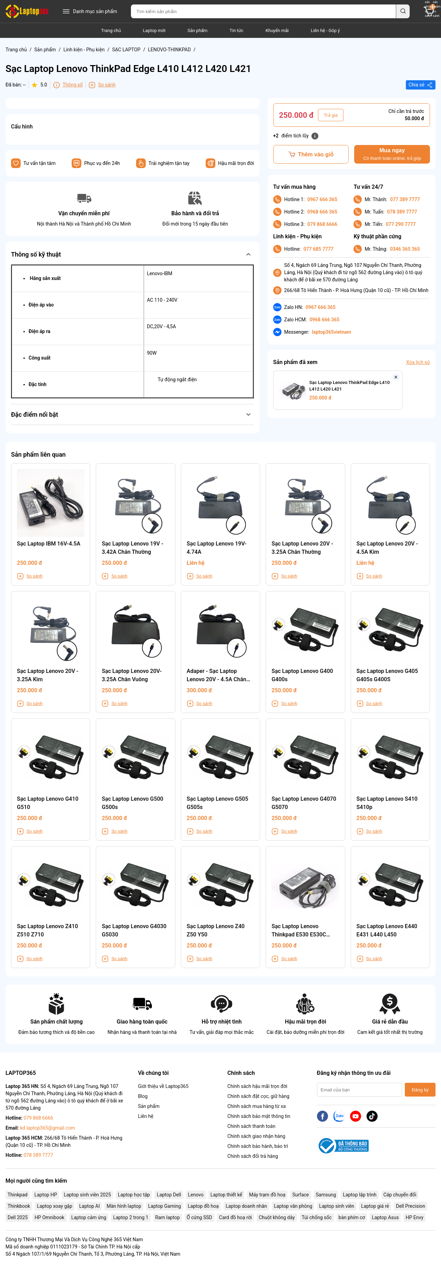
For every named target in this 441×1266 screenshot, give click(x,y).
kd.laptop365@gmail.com (47, 1128)
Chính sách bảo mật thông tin (258, 1116)
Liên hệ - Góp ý (325, 30)
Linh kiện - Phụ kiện (84, 49)
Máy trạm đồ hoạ (267, 1194)
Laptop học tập (134, 1194)
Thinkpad (18, 1194)
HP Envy (414, 1217)
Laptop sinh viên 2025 (87, 1194)
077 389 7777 (405, 199)
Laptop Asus (385, 1217)
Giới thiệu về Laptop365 (163, 1086)
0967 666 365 (322, 199)
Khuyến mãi (277, 30)
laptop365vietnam (331, 332)
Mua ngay (392, 154)
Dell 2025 (18, 1217)
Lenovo (195, 1194)
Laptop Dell (169, 1194)
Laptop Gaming (164, 1206)
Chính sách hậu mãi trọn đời (257, 1086)
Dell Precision (410, 1206)
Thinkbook (19, 1206)
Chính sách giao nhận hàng (256, 1136)
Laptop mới (154, 30)
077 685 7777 (319, 249)
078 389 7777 (402, 212)
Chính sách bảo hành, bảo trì (257, 1146)
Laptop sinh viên (336, 1206)
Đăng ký (420, 1089)
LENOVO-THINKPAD (169, 49)
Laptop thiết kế (226, 1194)
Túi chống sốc (317, 1217)
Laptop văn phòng (293, 1206)
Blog (142, 1096)
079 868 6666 (322, 224)
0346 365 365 (405, 249)
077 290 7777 (401, 224)
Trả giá (331, 115)
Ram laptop (167, 1217)
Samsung (326, 1194)
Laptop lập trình (359, 1194)
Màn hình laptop (123, 1206)
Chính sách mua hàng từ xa (256, 1106)
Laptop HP (45, 1194)
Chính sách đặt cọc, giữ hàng (258, 1096)
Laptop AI (89, 1206)
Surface (300, 1194)
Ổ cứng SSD (199, 1217)
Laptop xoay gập (54, 1206)
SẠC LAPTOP (126, 49)
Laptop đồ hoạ (203, 1206)
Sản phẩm (197, 30)
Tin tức (236, 30)
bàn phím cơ (352, 1217)
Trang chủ (111, 30)
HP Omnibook (49, 1217)
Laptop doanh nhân (246, 1206)
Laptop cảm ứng (88, 1217)
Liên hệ (145, 1116)
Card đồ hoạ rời (235, 1217)
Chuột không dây (277, 1217)
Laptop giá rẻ (375, 1206)
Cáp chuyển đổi (400, 1194)
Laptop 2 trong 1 (130, 1217)
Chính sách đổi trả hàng (252, 1156)
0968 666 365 (322, 212)
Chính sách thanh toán (251, 1126)
